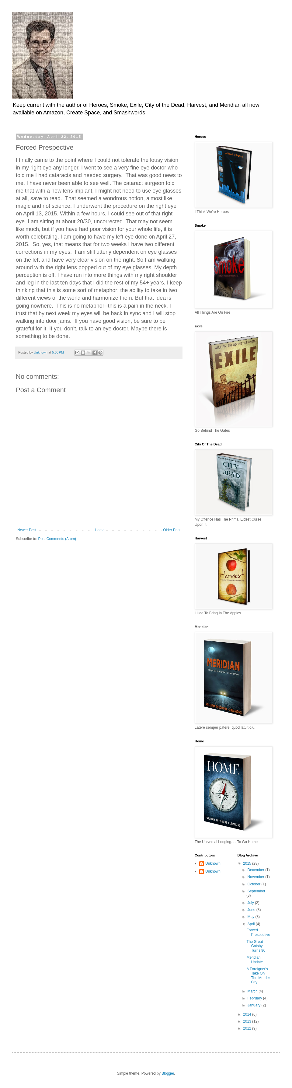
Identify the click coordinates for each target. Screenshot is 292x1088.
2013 (247, 1021)
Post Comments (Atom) (57, 539)
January (254, 1005)
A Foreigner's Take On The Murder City (258, 975)
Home (100, 530)
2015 (247, 863)
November (256, 877)
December (256, 870)
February (255, 998)
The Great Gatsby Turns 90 (255, 946)
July (251, 903)
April (251, 924)
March (253, 991)
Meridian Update (254, 959)
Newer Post (26, 530)
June (251, 910)
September (256, 891)
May (251, 917)
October (254, 884)
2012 (247, 1028)
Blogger (168, 1073)
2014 (247, 1014)
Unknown (213, 863)
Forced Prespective (258, 932)
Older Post (171, 530)
